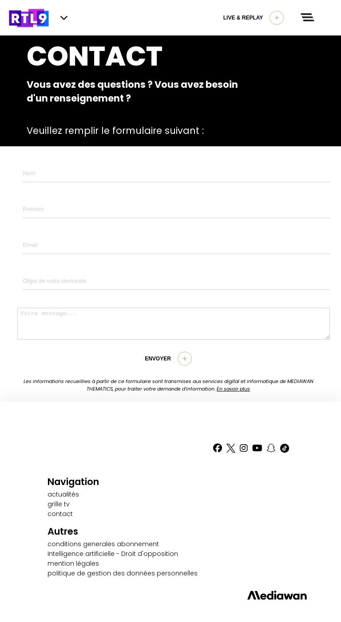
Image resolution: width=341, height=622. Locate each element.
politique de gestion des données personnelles (123, 573)
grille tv (59, 504)
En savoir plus (233, 388)
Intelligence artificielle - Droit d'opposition (113, 553)
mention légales (73, 563)
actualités (63, 494)
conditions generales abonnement (103, 544)
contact (60, 513)
